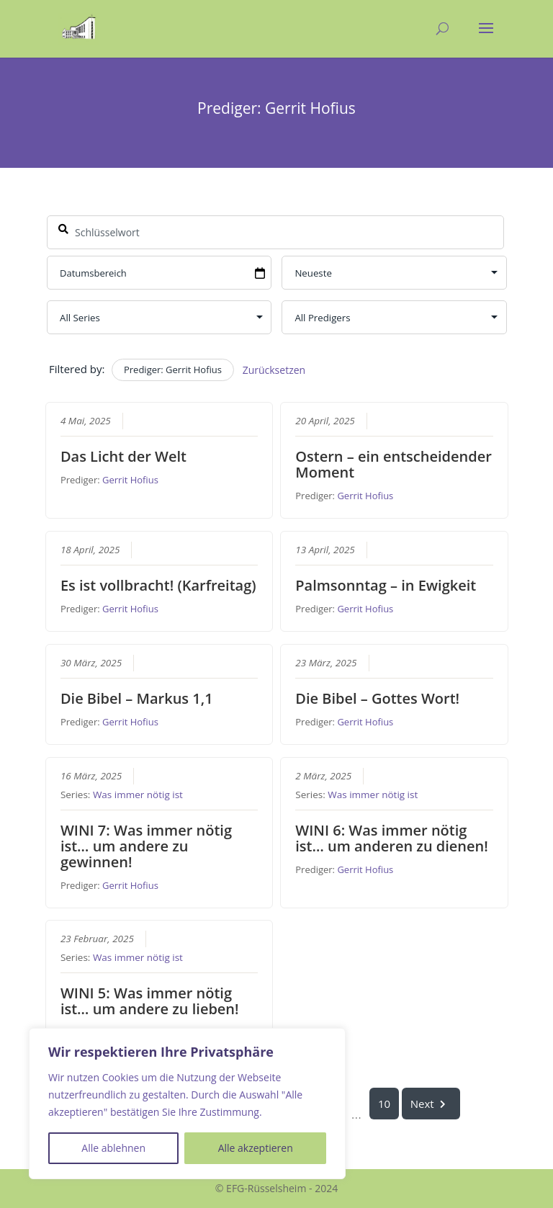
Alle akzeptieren (255, 1148)
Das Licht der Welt (123, 456)
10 (384, 1103)
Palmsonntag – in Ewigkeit (385, 584)
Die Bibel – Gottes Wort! (377, 697)
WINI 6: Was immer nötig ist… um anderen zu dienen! (391, 837)
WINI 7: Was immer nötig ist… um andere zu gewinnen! (145, 845)
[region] (187, 1103)
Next (430, 1103)
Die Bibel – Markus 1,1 (136, 697)
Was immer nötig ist (137, 793)
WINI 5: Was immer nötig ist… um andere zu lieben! (149, 1001)
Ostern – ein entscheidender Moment (393, 464)
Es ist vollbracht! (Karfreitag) (158, 584)
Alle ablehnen (113, 1148)
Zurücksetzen (273, 370)
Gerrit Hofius (130, 479)
